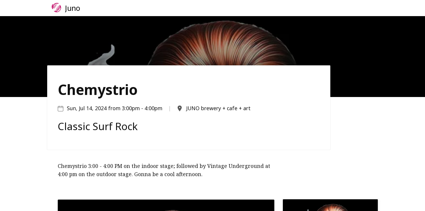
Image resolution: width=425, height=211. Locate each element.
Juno (72, 8)
